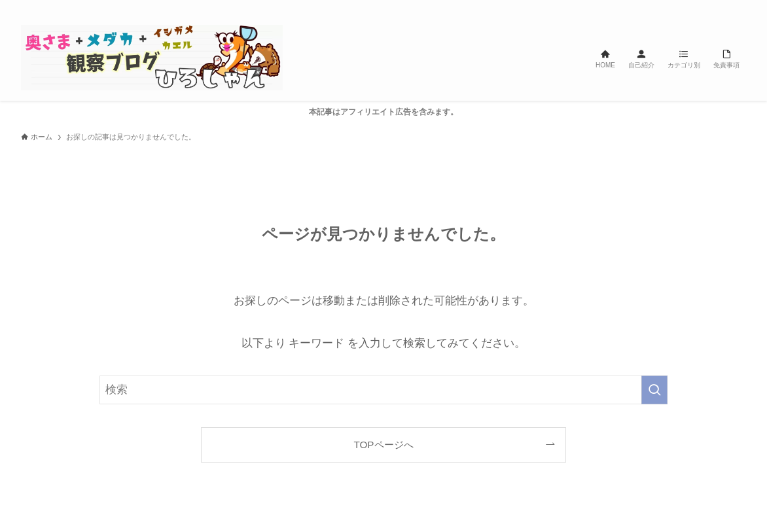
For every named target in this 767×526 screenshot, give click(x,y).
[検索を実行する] (654, 390)
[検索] (737, 7)
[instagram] (686, 7)
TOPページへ (383, 444)
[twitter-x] (669, 7)
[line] (703, 7)
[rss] (720, 7)
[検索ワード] (383, 390)
